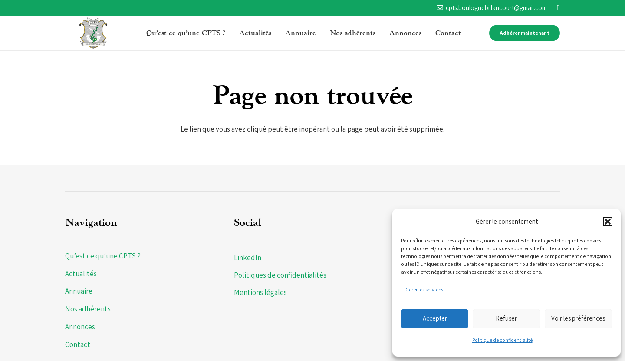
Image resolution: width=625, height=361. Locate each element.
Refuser (506, 318)
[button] (607, 221)
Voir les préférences (578, 318)
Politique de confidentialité (502, 340)
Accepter (435, 318)
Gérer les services (424, 289)
